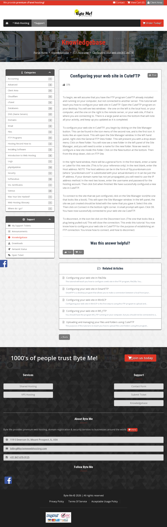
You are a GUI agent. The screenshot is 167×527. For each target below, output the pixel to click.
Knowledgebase (60, 52)
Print (152, 75)
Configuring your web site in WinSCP (110, 302)
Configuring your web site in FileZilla (110, 279)
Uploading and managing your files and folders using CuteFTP (110, 324)
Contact (119, 2)
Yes (68, 252)
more (132, 429)
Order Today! (152, 23)
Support (40, 23)
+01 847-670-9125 (17, 457)
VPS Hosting (28, 394)
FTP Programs (81, 52)
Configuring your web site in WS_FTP (110, 313)
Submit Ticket (138, 394)
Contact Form (138, 386)
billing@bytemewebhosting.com (26, 448)
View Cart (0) (136, 2)
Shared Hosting (28, 386)
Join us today (140, 358)
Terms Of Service (77, 501)
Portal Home (41, 52)
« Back (64, 337)
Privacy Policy (56, 501)
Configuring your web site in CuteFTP (112, 52)
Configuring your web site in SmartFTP (110, 291)
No (79, 252)
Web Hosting (21, 23)
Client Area (154, 2)
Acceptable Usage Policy (104, 501)
